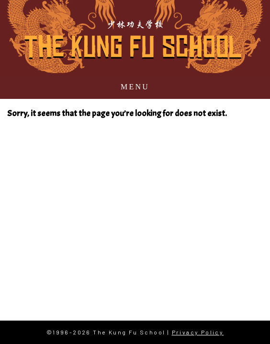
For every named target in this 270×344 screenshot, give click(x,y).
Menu (135, 87)
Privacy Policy (198, 332)
